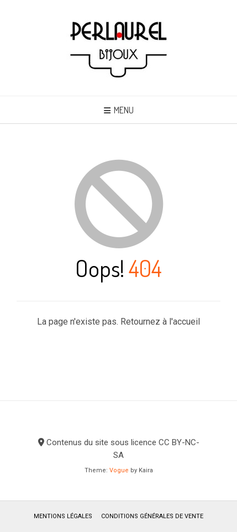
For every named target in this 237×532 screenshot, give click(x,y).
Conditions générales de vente (152, 516)
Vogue (119, 470)
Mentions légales (63, 516)
